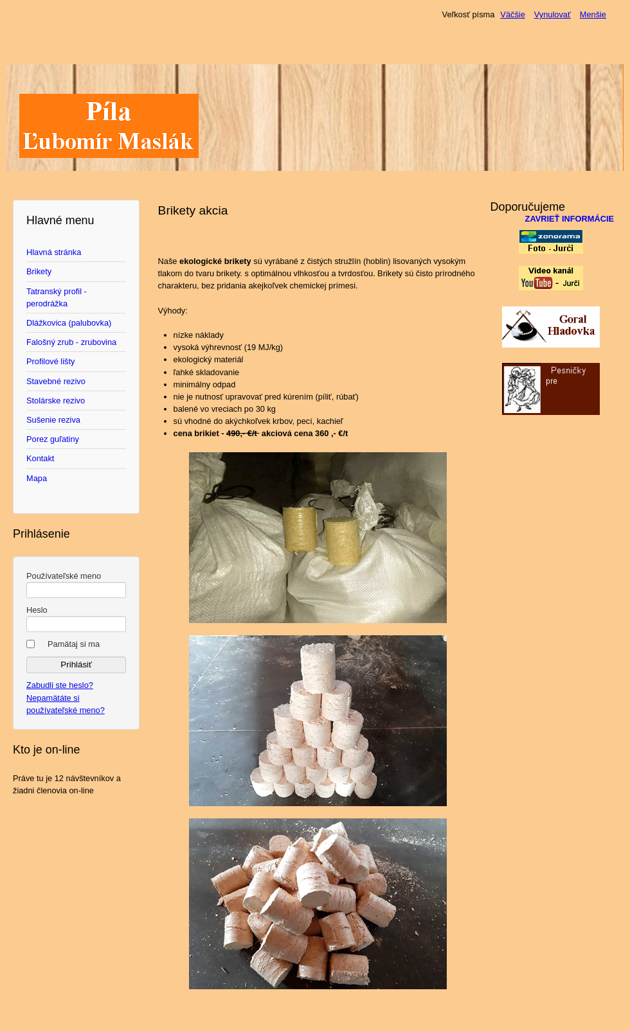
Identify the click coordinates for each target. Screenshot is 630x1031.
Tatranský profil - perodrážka (56, 297)
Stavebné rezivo (56, 381)
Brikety (38, 271)
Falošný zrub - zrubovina (71, 342)
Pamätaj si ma (74, 644)
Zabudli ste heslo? (59, 685)
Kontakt (40, 458)
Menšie (593, 14)
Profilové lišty (50, 361)
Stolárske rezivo (55, 400)
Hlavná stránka (53, 252)
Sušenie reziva (53, 420)
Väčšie (512, 14)
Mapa (36, 478)
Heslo (37, 610)
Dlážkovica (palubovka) (68, 323)
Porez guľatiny (52, 439)
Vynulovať (552, 14)
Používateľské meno (63, 576)
